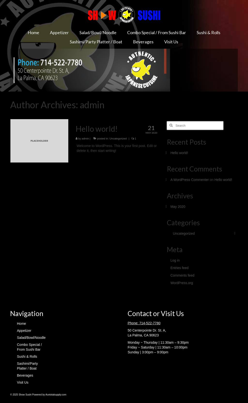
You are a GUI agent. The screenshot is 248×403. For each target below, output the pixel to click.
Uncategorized (118, 138)
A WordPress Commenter (189, 180)
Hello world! (179, 153)
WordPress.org (181, 283)
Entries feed (179, 268)
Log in (175, 260)
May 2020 (177, 207)
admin (85, 138)
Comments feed (182, 275)
